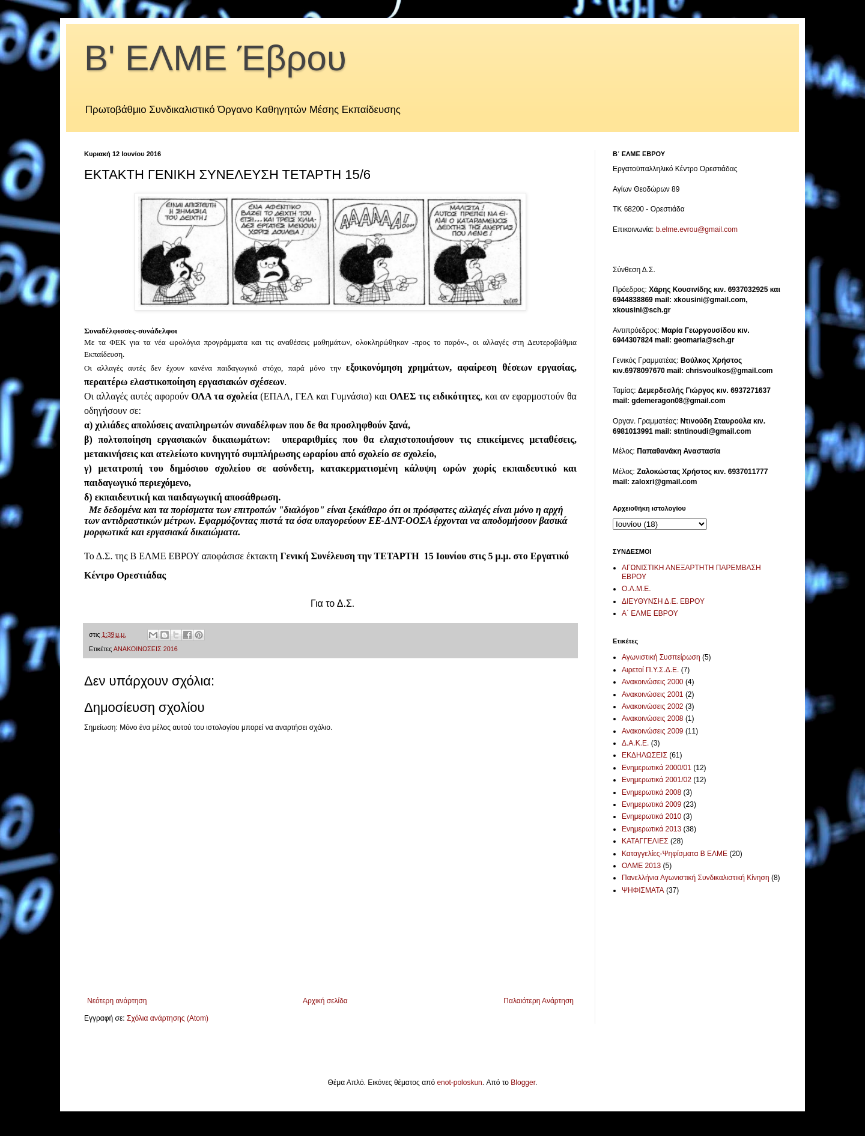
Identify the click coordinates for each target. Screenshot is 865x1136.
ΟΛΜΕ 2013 (641, 865)
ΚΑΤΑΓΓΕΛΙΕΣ (645, 841)
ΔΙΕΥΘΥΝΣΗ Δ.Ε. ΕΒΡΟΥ (663, 601)
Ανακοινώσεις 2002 (653, 706)
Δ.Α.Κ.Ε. (635, 743)
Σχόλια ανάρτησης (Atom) (167, 1018)
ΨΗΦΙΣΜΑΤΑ (643, 890)
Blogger (523, 1082)
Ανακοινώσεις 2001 (653, 694)
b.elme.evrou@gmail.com (697, 229)
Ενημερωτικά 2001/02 (656, 780)
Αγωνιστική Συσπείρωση (661, 657)
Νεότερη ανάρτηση (117, 1001)
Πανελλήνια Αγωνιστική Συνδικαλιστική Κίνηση (695, 877)
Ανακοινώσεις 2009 (653, 731)
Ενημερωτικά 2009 (651, 804)
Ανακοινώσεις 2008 (653, 718)
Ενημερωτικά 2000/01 (656, 768)
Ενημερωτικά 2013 (651, 829)
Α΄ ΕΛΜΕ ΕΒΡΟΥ (650, 613)
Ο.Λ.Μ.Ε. (636, 589)
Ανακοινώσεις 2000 (653, 682)
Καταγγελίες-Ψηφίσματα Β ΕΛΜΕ (674, 853)
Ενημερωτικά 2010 (651, 816)
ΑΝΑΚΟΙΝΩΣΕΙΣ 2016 (146, 648)
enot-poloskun (459, 1082)
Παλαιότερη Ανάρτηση (538, 1001)
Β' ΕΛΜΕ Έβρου (215, 58)
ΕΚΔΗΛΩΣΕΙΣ (644, 755)
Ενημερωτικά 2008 (651, 792)
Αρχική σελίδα (325, 1001)
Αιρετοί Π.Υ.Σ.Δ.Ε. (650, 670)
